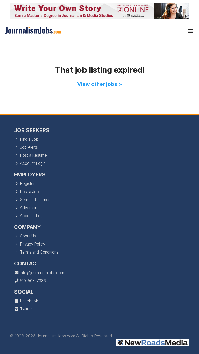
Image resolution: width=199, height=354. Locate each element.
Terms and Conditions (36, 252)
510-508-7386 (30, 280)
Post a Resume (30, 155)
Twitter (23, 309)
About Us (25, 236)
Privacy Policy (29, 244)
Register (24, 183)
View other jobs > (99, 84)
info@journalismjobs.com (39, 272)
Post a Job (26, 191)
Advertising (27, 207)
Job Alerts (26, 147)
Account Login (30, 163)
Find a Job (26, 139)
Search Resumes (32, 199)
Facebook (26, 300)
